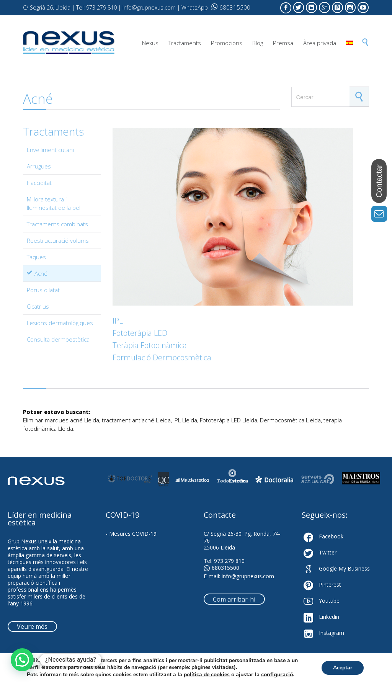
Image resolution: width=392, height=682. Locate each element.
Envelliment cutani (50, 150)
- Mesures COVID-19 (131, 533)
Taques (36, 257)
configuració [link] (277, 674)
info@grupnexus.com (248, 576)
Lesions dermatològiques (60, 323)
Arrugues (39, 166)
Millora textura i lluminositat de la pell (54, 203)
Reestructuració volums (58, 240)
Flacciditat (39, 182)
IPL (118, 321)
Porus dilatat (43, 290)
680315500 (230, 7)
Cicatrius (38, 306)
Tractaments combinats (57, 224)
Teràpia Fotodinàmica (150, 345)
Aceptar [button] (342, 667)
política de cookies (207, 674)
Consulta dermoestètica (58, 339)
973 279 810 (229, 560)
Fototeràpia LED (140, 333)
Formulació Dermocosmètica (162, 357)
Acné (40, 273)
